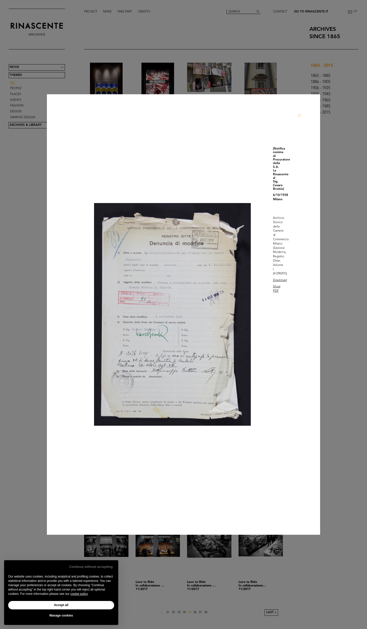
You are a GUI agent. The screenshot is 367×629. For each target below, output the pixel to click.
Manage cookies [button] (61, 615)
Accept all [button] (61, 605)
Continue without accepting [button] (91, 567)
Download (280, 280)
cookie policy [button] (79, 594)
